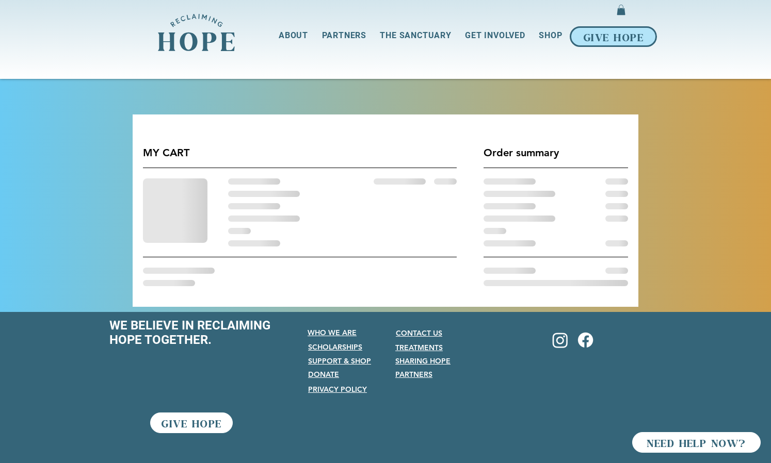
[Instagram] (560, 340)
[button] (621, 10)
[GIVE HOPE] (613, 36)
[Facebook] (585, 340)
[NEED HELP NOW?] (696, 442)
